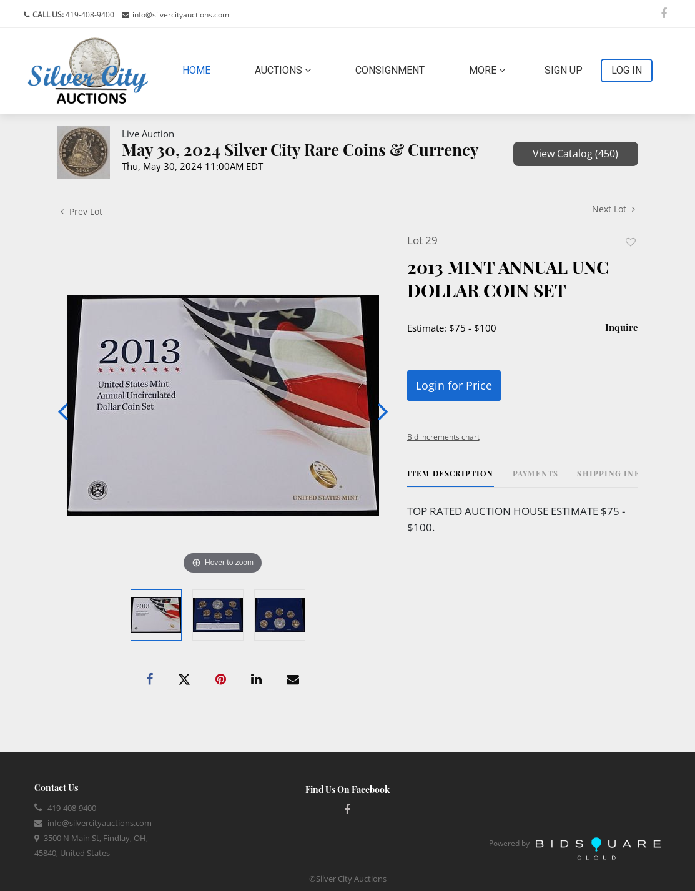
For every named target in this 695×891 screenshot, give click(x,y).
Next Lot (613, 209)
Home (198, 69)
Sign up (564, 70)
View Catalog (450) (575, 153)
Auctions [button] (283, 70)
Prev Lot (81, 211)
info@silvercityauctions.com (180, 14)
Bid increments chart (443, 436)
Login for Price (454, 385)
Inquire (621, 327)
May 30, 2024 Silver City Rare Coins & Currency (300, 149)
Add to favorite (630, 242)
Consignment (390, 70)
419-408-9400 (89, 14)
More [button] (487, 70)
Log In (626, 70)
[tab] (450, 478)
